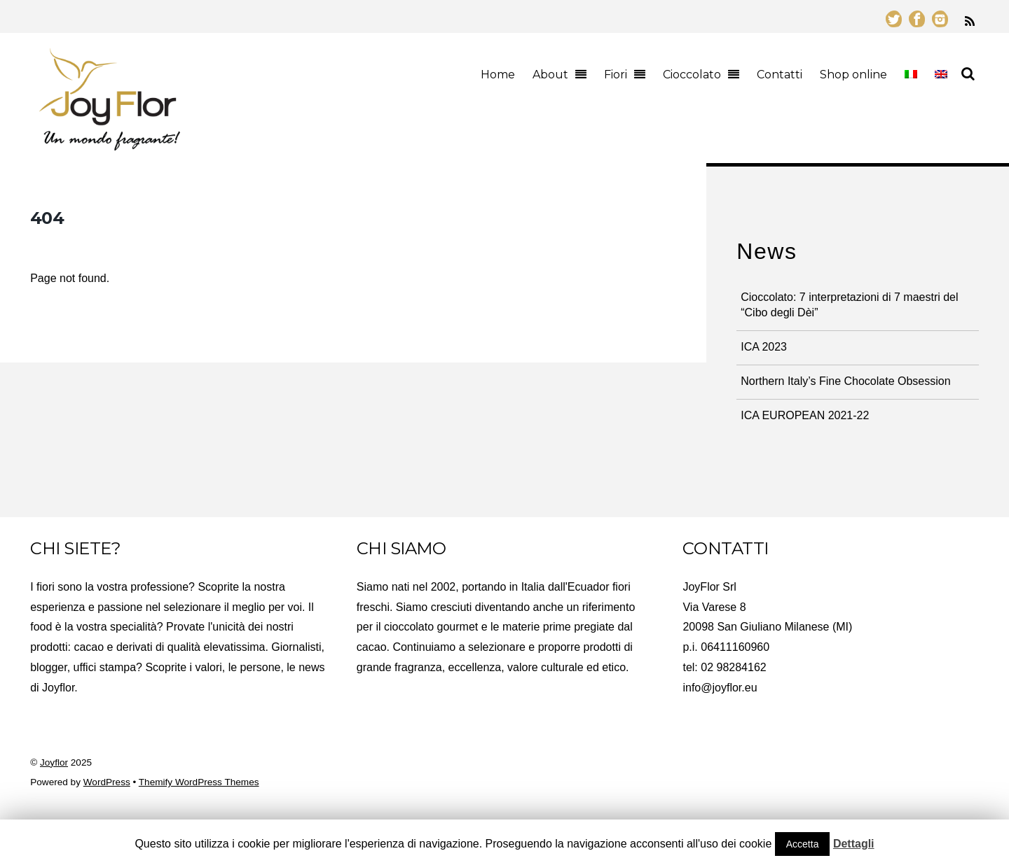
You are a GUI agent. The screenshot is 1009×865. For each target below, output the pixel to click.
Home (498, 74)
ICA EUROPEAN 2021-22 (805, 415)
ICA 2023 (764, 347)
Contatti (779, 74)
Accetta (802, 844)
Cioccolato (692, 74)
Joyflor (54, 762)
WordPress (106, 782)
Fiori (615, 74)
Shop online (853, 74)
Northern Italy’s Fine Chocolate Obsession (845, 381)
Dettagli (853, 844)
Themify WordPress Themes (199, 782)
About (550, 74)
